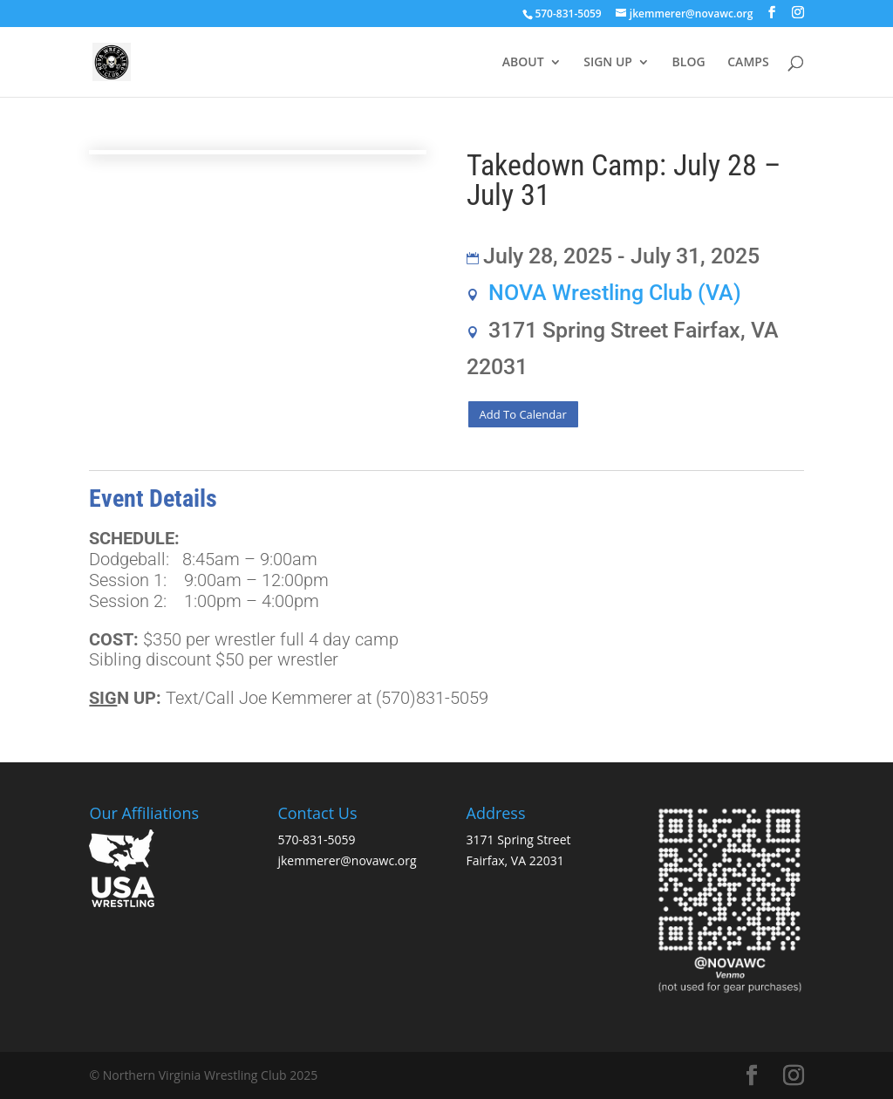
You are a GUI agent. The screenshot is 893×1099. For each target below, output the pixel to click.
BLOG (689, 63)
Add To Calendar (523, 414)
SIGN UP (607, 63)
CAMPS (747, 63)
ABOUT (523, 63)
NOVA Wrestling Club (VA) (614, 292)
